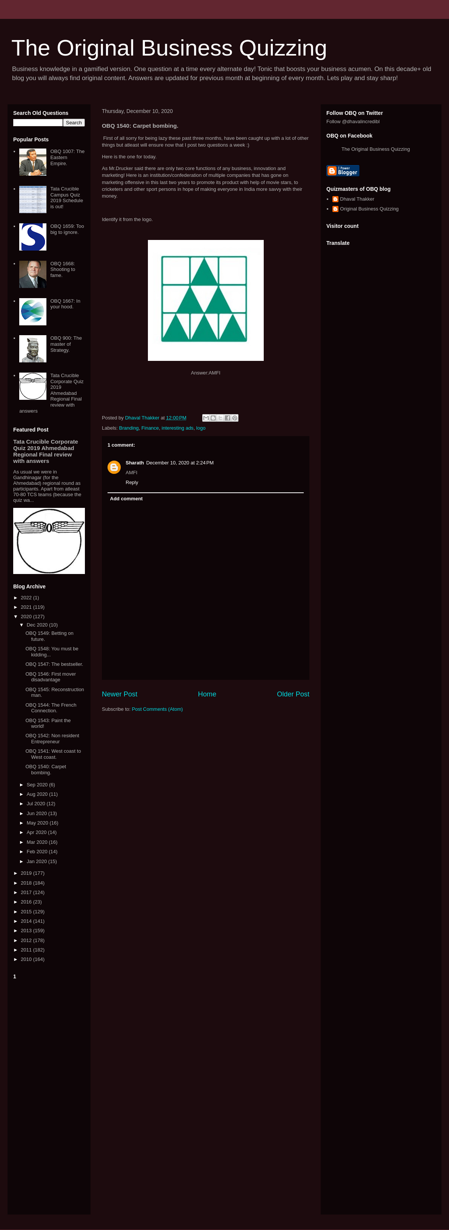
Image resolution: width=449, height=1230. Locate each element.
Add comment (126, 498)
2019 (27, 873)
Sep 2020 (38, 785)
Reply (132, 482)
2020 (27, 616)
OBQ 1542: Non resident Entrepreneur (52, 738)
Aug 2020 (38, 794)
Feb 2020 (38, 851)
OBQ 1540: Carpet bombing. (45, 769)
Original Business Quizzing (369, 209)
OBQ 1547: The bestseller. (54, 664)
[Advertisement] (49, 1095)
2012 (27, 940)
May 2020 (38, 823)
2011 (27, 950)
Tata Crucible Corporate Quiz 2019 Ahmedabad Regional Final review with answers (51, 393)
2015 (27, 911)
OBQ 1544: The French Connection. (50, 708)
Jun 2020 (37, 813)
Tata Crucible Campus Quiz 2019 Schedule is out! (66, 197)
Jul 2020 (37, 803)
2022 (27, 597)
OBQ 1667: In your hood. (65, 304)
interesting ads (177, 428)
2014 (27, 921)
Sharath (135, 463)
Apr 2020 (37, 832)
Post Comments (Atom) (157, 709)
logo (201, 428)
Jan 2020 (37, 861)
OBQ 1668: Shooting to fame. (62, 269)
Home (207, 694)
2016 (27, 902)
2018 (27, 883)
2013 (27, 930)
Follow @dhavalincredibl (353, 121)
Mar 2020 (38, 842)
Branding (129, 428)
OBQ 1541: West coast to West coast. (53, 754)
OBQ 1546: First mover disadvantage (50, 677)
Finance (150, 428)
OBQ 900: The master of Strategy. (66, 344)
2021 (27, 607)
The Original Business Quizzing (169, 47)
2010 (27, 959)
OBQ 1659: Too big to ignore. (67, 229)
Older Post (293, 694)
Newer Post (119, 694)
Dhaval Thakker (357, 199)
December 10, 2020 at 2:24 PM (180, 463)
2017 (27, 892)
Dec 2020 (38, 625)
